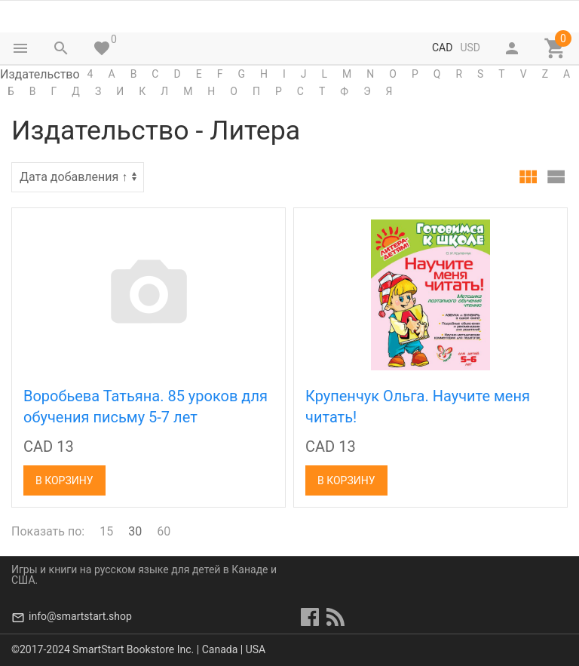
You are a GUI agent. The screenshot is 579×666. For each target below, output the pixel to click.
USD (470, 47)
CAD (442, 47)
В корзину (64, 480)
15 (106, 531)
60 (163, 531)
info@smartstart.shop (80, 616)
